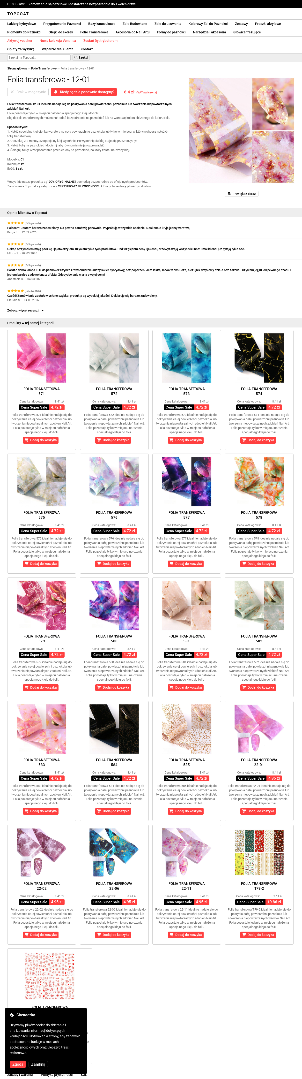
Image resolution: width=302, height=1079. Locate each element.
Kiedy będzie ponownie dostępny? (83, 92)
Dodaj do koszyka (41, 440)
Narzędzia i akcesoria (209, 32)
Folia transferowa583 (41, 762)
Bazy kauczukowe (101, 24)
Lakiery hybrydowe (21, 24)
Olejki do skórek (61, 32)
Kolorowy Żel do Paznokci (208, 24)
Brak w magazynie (28, 92)
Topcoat (18, 13)
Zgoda (17, 1064)
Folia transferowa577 (187, 515)
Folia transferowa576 (114, 515)
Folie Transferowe (94, 32)
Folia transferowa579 (41, 638)
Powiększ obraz (241, 194)
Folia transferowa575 (41, 515)
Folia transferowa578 (259, 515)
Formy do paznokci (171, 32)
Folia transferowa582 (259, 638)
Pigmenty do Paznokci (24, 32)
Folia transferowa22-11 (187, 886)
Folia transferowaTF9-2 (259, 886)
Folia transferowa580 (114, 638)
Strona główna (17, 68)
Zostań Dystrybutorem (100, 41)
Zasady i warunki (20, 1075)
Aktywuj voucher (19, 41)
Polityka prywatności (57, 1075)
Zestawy (241, 24)
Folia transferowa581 (187, 638)
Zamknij (38, 1064)
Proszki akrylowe (268, 24)
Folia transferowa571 (41, 391)
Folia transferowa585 (187, 762)
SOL (84, 1075)
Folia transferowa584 (114, 762)
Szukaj (81, 57)
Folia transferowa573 (187, 391)
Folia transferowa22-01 (259, 762)
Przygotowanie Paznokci (62, 24)
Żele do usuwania (168, 24)
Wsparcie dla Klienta (58, 49)
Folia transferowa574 (259, 391)
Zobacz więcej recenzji (25, 310)
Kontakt (87, 49)
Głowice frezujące (247, 32)
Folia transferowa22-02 (41, 886)
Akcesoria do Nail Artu (133, 32)
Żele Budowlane (135, 24)
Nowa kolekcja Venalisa (58, 41)
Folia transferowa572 (114, 391)
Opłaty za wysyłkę (21, 49)
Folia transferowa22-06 (114, 886)
